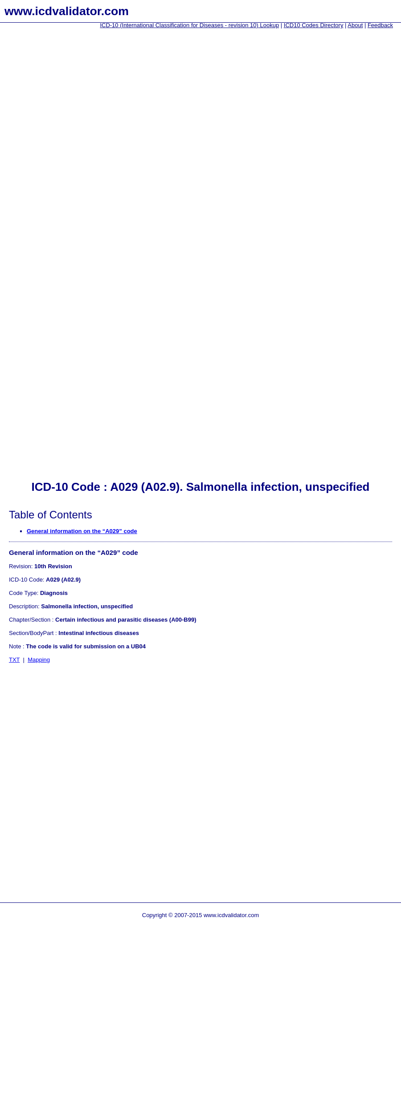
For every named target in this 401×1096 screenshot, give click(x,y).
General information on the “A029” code (82, 531)
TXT (14, 659)
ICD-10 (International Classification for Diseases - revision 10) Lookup (189, 25)
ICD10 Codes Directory (314, 25)
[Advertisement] (35, 169)
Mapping (39, 659)
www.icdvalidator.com (66, 11)
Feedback (380, 25)
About (355, 25)
